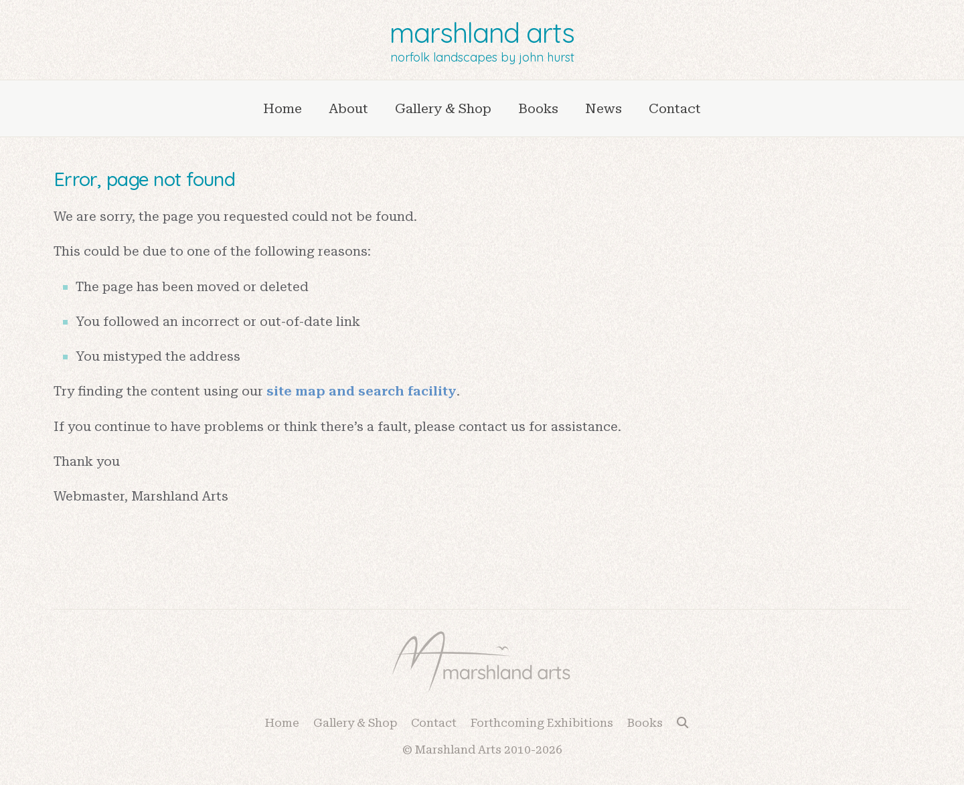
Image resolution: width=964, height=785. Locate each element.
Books (538, 108)
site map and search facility (361, 391)
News (603, 108)
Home (282, 108)
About (348, 108)
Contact (675, 108)
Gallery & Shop (443, 108)
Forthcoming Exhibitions (542, 722)
